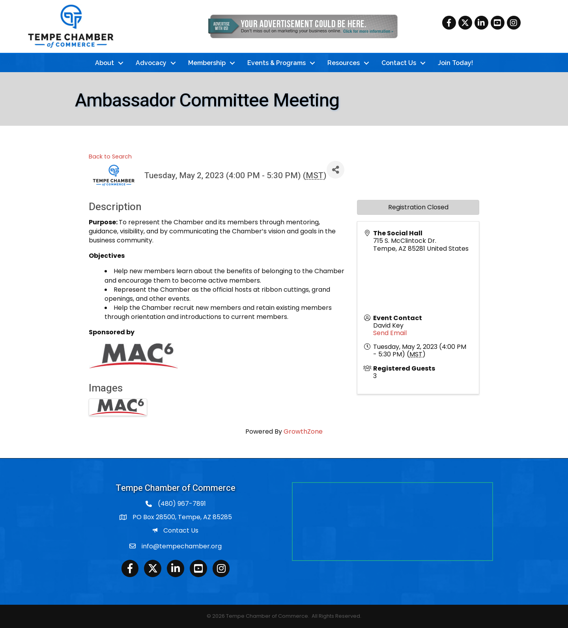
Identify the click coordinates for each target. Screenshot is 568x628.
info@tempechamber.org (182, 546)
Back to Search (110, 156)
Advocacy (151, 63)
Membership (207, 63)
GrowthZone (303, 431)
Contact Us (398, 63)
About (104, 63)
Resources (343, 63)
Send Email (390, 332)
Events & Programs (276, 63)
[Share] (335, 170)
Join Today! (455, 63)
